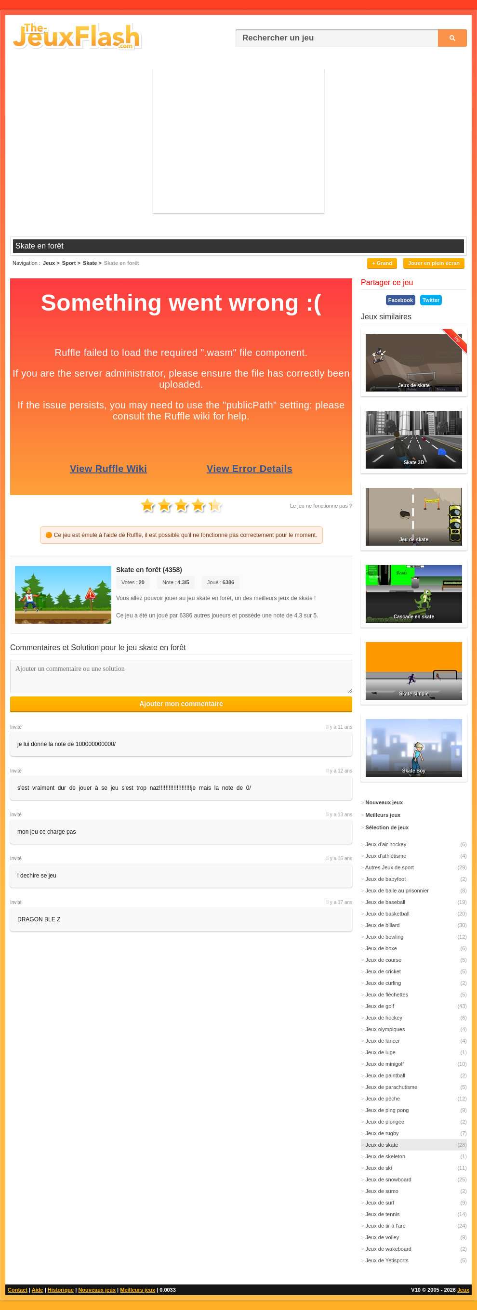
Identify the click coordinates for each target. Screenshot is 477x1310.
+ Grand (382, 263)
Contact (17, 1290)
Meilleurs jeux (137, 1290)
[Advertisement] (238, 141)
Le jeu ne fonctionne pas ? (321, 506)
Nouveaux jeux (97, 1290)
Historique (61, 1290)
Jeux (463, 1290)
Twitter (431, 300)
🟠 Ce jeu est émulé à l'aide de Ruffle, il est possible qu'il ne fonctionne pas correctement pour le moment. (181, 535)
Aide (37, 1290)
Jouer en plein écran (434, 263)
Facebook (400, 300)
